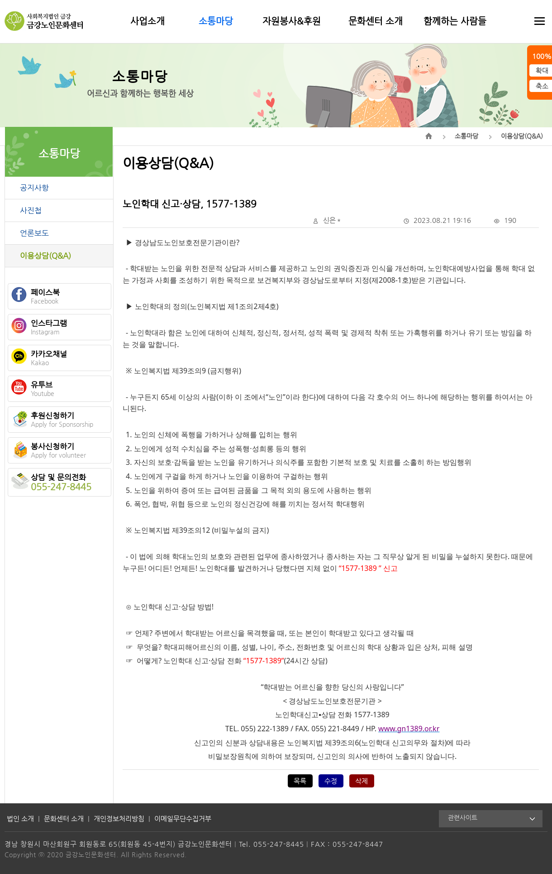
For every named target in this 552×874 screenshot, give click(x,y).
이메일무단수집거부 (182, 818)
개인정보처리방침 (119, 818)
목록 (300, 781)
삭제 (361, 781)
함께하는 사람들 (455, 21)
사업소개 (147, 21)
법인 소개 (20, 818)
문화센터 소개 (375, 21)
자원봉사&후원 (291, 21)
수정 (330, 781)
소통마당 (216, 21)
